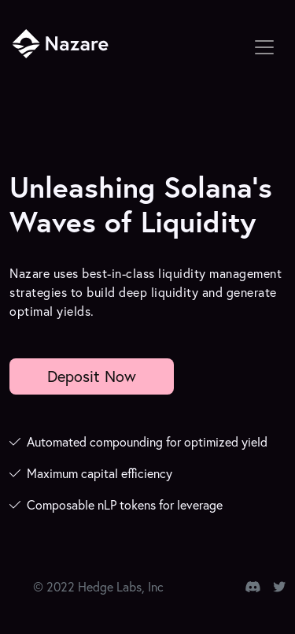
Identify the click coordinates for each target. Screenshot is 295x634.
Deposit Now (91, 376)
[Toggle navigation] (264, 47)
